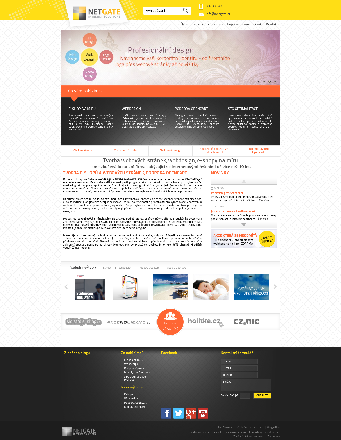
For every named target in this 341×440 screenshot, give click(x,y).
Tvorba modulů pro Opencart (205, 432)
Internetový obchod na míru (264, 432)
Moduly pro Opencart (137, 372)
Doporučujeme (238, 24)
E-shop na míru (133, 360)
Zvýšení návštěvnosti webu (248, 436)
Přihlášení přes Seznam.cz (227, 193)
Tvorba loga (274, 436)
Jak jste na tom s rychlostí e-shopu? (233, 211)
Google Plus (273, 427)
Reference (215, 24)
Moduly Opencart (176, 268)
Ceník (257, 24)
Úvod (184, 24)
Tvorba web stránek (235, 432)
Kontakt (272, 24)
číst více (264, 200)
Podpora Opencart (149, 268)
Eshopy (107, 268)
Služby (198, 24)
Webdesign (125, 268)
